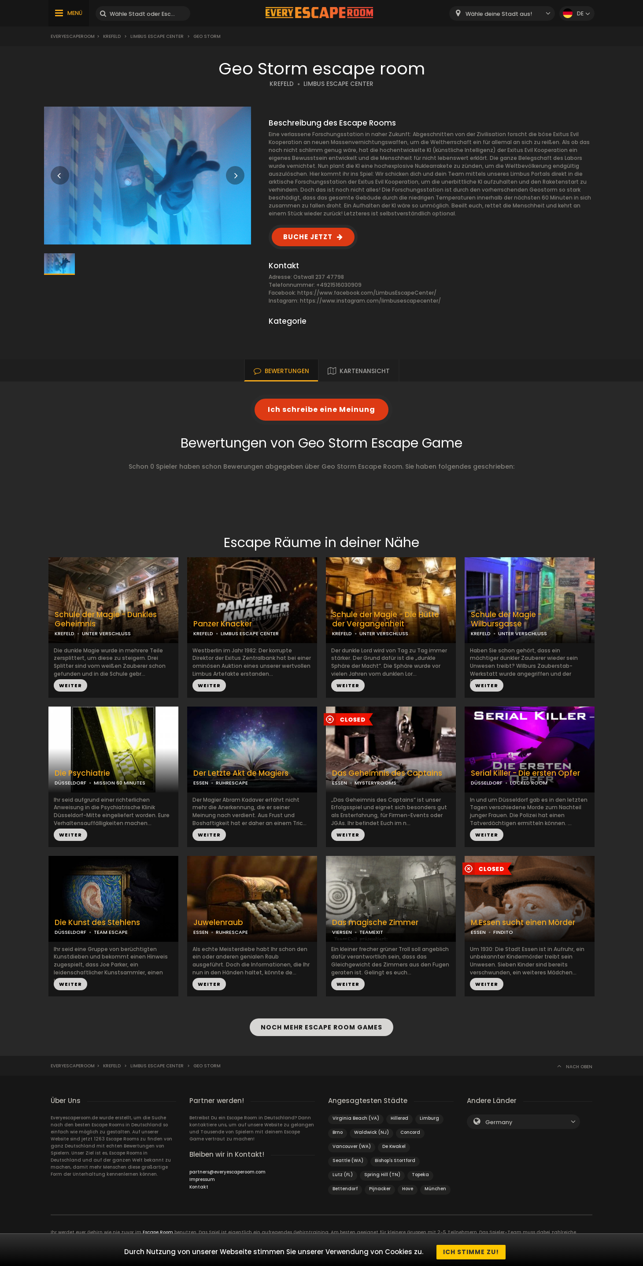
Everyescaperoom (73, 36)
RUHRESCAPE (232, 782)
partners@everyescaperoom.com (227, 1167)
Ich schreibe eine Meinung (321, 409)
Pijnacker (380, 1184)
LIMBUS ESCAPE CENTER (338, 84)
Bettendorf (345, 1184)
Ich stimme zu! (471, 1251)
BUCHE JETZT (308, 236)
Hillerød (399, 1114)
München (435, 1184)
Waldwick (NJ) (371, 1128)
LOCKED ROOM (528, 782)
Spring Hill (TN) (382, 1170)
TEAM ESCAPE (111, 932)
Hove (407, 1184)
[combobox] (502, 13)
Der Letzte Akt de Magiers (240, 773)
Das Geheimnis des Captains (387, 773)
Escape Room (158, 1228)
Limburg (429, 1114)
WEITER (70, 685)
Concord (410, 1128)
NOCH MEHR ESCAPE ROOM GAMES (321, 1025)
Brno (338, 1128)
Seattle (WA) (348, 1156)
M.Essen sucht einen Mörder (523, 922)
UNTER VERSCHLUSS (106, 633)
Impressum (202, 1175)
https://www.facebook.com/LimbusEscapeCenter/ (366, 292)
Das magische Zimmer (375, 922)
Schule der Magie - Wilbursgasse (506, 619)
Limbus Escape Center (157, 36)
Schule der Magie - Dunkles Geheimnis (106, 619)
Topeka (420, 1170)
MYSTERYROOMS (375, 782)
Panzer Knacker (222, 624)
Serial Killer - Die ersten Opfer (525, 773)
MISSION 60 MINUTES (119, 782)
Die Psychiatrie (82, 773)
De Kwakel (394, 1142)
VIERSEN (342, 932)
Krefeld (112, 36)
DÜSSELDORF (70, 782)
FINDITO (503, 932)
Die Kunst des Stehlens (97, 922)
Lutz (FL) (343, 1170)
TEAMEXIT (371, 932)
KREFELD (282, 84)
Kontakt (198, 1182)
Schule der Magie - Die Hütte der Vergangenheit (385, 619)
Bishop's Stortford (395, 1156)
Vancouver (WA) (352, 1142)
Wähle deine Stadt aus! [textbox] (499, 14)
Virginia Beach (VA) (356, 1114)
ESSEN (200, 782)
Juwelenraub (218, 922)
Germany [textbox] (498, 1118)
